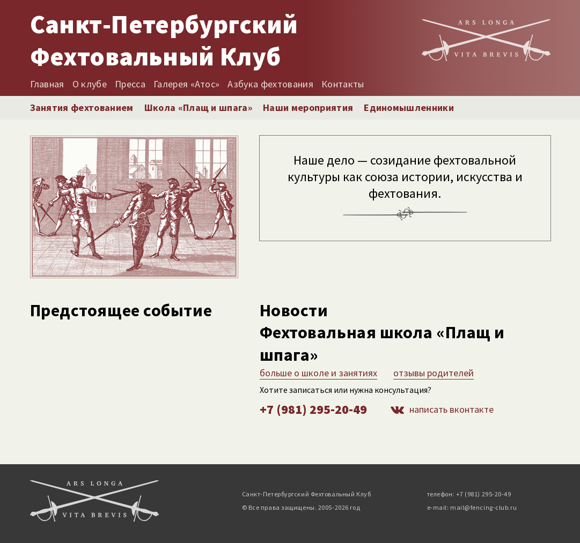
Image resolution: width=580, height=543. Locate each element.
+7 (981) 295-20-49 (313, 409)
